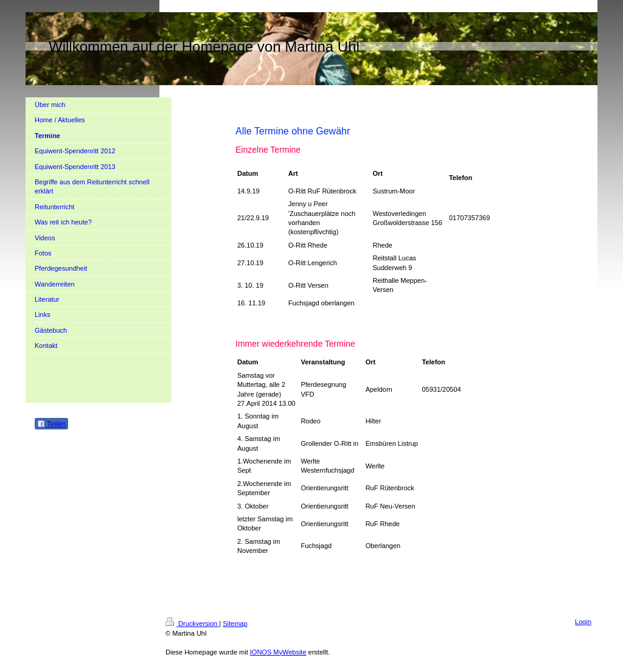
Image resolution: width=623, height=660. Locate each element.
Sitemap (235, 623)
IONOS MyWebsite (278, 652)
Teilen (51, 424)
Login (583, 621)
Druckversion (192, 623)
